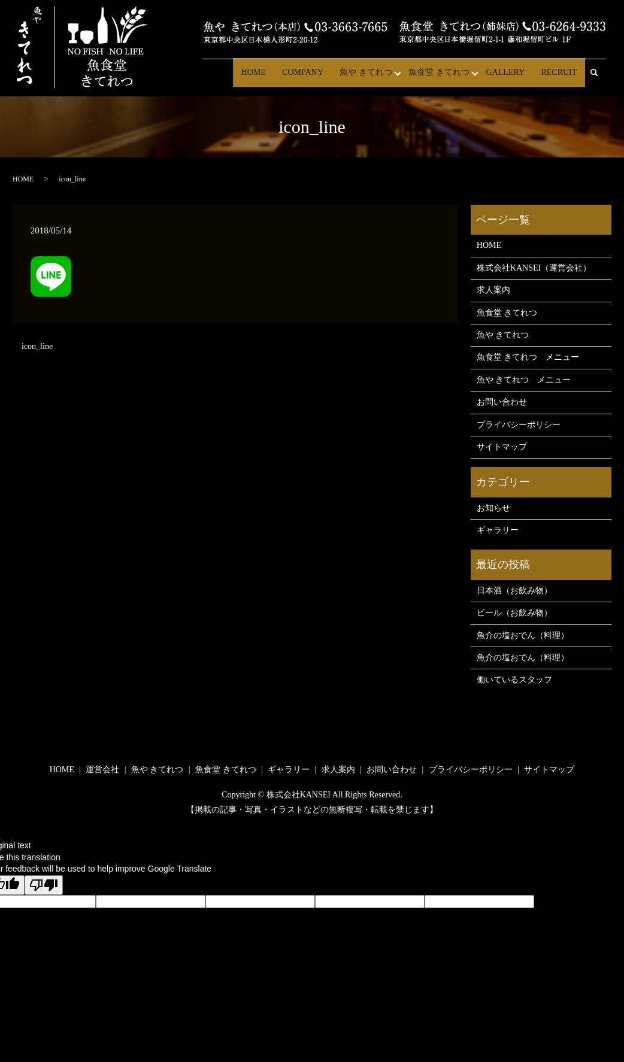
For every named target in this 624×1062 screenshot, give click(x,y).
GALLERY (509, 77)
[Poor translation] (44, 885)
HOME (267, 77)
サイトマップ (502, 446)
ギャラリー (498, 530)
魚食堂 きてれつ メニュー (528, 357)
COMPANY (313, 77)
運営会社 (102, 769)
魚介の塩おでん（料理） (523, 635)
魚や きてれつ (373, 77)
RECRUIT (560, 77)
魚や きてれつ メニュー (524, 379)
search (599, 78)
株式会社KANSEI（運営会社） (534, 267)
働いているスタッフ (514, 679)
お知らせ (493, 507)
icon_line (37, 346)
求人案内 (493, 290)
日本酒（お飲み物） (514, 590)
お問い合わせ (502, 402)
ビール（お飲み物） (514, 612)
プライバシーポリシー (519, 424)
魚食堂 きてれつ (444, 77)
